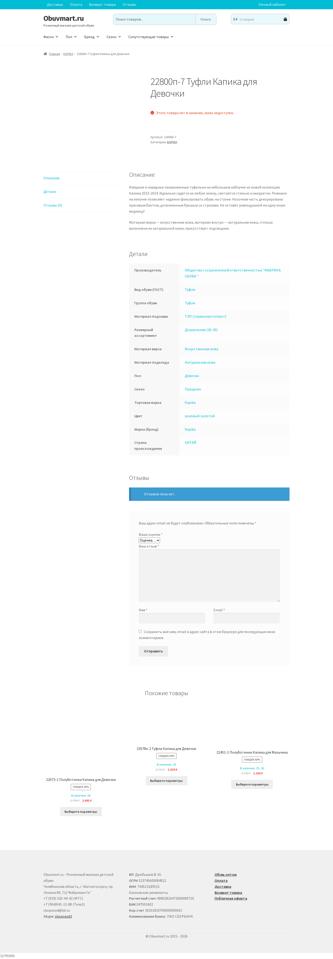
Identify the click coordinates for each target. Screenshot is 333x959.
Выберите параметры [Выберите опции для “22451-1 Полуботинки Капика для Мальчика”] (252, 784)
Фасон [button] (51, 36)
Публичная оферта (231, 898)
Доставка (55, 4)
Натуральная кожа (200, 362)
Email (219, 610)
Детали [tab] (49, 191)
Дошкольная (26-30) (201, 329)
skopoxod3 (63, 916)
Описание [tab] (51, 178)
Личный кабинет (272, 4)
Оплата (76, 4)
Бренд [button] (92, 36)
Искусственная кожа (201, 349)
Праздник (193, 389)
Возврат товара (102, 4)
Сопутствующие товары (151, 36)
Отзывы (129, 4)
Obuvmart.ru (63, 18)
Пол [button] (71, 36)
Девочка (192, 375)
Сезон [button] (114, 36)
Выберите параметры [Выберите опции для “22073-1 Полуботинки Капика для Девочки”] (81, 812)
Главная (54, 54)
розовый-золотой (200, 416)
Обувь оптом (226, 874)
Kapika (190, 402)
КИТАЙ (190, 442)
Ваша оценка (151, 534)
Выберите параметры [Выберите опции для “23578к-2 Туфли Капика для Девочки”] (166, 781)
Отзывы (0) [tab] (52, 205)
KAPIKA (68, 54)
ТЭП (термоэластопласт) (205, 316)
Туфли (190, 289)
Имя (143, 610)
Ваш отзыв (149, 546)
